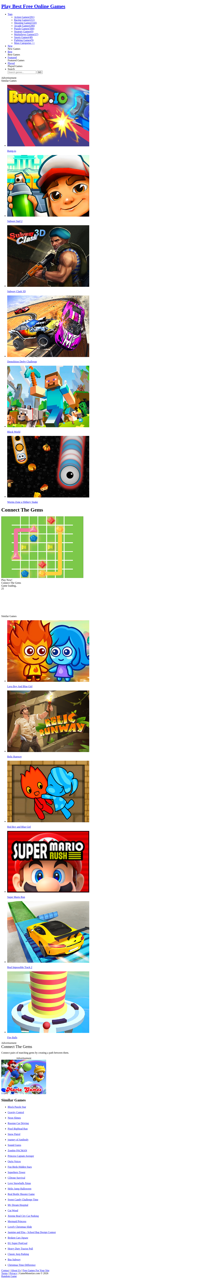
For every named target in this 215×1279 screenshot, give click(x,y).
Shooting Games (25, 22)
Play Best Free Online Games (33, 6)
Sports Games (23, 37)
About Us (16, 1270)
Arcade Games (24, 25)
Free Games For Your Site (36, 1270)
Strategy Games (23, 31)
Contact (5, 1270)
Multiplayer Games (26, 34)
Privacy (13, 1273)
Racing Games (24, 20)
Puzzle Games (24, 28)
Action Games (24, 17)
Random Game (9, 1276)
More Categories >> (24, 43)
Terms (4, 1273)
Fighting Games (23, 40)
